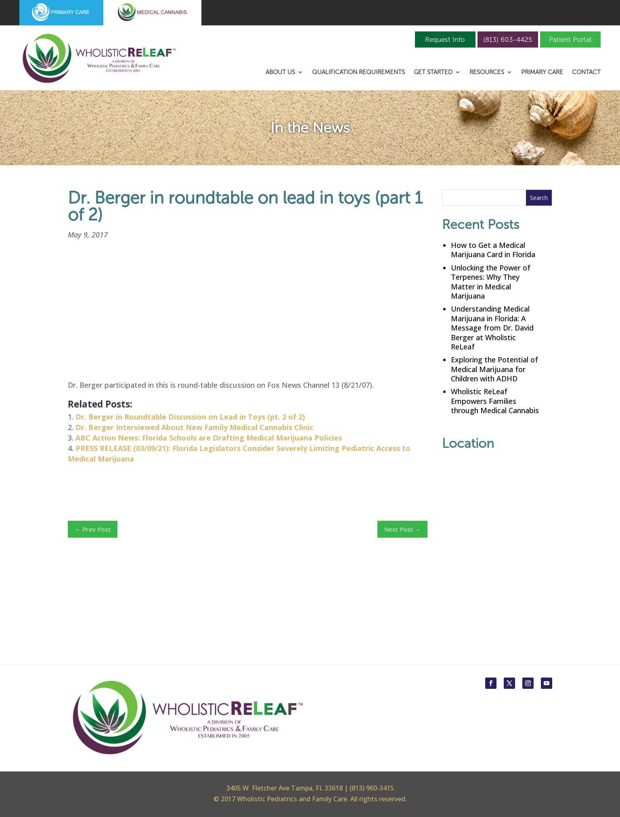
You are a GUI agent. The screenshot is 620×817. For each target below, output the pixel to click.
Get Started (433, 72)
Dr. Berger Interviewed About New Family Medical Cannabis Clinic (194, 427)
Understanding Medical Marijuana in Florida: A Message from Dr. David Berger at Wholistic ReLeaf (492, 327)
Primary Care (542, 72)
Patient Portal (570, 39)
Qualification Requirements (358, 72)
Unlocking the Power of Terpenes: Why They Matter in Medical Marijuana (490, 282)
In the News (310, 127)
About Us (280, 72)
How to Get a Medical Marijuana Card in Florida (493, 249)
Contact (586, 72)
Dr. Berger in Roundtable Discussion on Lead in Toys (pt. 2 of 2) (190, 417)
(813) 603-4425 (507, 39)
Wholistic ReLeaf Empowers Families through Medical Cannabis (495, 401)
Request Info (445, 39)
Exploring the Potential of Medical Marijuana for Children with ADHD (494, 369)
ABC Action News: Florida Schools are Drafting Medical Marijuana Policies (208, 438)
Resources (486, 72)
